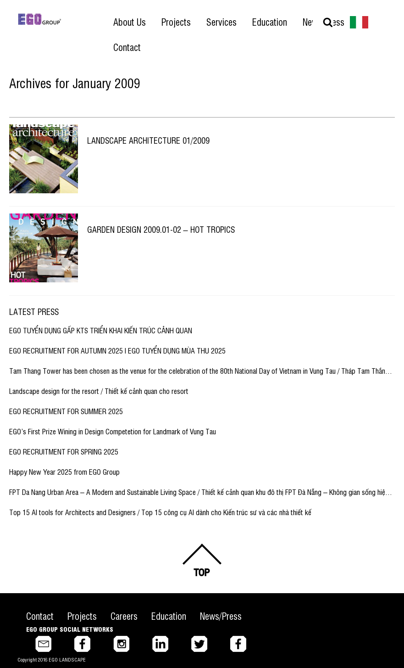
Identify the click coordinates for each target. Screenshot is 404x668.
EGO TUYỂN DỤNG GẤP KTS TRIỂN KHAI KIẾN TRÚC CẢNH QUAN (100, 330)
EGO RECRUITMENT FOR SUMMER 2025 (66, 411)
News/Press (221, 616)
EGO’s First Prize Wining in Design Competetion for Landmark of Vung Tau (112, 431)
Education (168, 616)
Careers (124, 616)
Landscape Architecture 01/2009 (148, 140)
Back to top (202, 560)
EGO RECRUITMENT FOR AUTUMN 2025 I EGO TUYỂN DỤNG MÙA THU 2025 (117, 350)
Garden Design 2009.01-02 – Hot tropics (161, 229)
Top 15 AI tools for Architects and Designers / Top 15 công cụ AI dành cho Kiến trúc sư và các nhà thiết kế (160, 512)
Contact (40, 616)
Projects (82, 616)
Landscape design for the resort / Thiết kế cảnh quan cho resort (98, 391)
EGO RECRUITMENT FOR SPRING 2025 (63, 451)
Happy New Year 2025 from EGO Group (64, 471)
